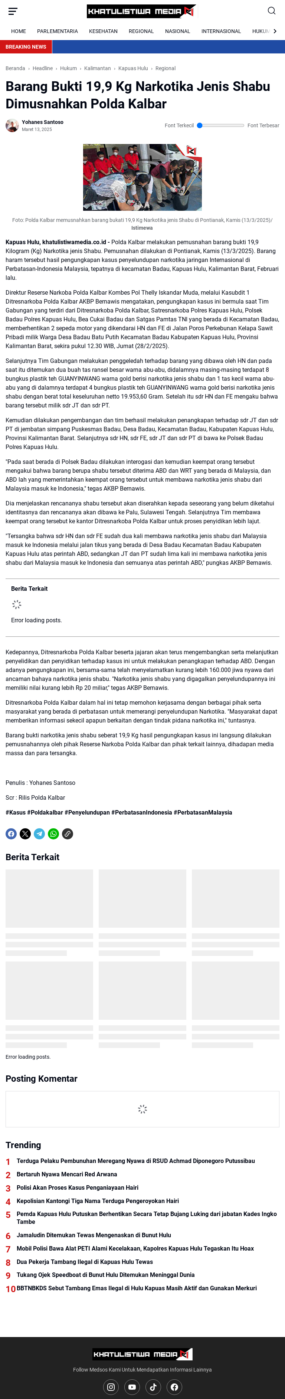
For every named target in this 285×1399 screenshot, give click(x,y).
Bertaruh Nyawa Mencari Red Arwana (67, 1174)
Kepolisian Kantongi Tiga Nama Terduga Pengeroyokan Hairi (98, 1201)
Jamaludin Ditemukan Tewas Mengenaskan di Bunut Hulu (94, 1235)
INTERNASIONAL (221, 31)
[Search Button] (272, 11)
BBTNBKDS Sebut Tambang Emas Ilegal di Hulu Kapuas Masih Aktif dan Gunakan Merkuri (137, 1288)
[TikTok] (153, 1387)
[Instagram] (111, 1387)
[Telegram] (39, 833)
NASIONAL (177, 31)
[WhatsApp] (53, 833)
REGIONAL (141, 31)
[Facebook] (11, 833)
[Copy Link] (67, 833)
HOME (18, 31)
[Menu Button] (13, 11)
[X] (25, 833)
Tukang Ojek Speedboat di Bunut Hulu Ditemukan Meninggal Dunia (106, 1274)
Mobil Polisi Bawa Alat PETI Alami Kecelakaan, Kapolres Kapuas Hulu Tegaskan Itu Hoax (135, 1248)
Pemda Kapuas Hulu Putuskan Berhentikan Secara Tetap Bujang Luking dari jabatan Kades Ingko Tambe (147, 1217)
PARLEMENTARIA (57, 31)
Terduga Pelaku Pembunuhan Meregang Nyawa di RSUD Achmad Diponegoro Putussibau (136, 1160)
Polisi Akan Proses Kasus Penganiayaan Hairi (77, 1187)
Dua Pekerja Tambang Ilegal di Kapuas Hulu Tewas (85, 1261)
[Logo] (142, 1354)
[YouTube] (132, 1387)
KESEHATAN (103, 31)
